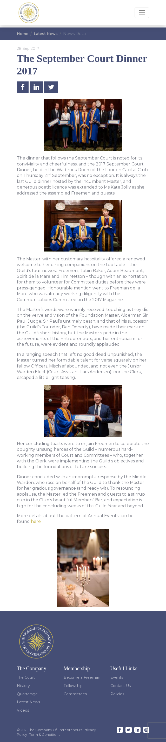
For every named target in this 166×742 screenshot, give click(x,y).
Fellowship (73, 685)
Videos (23, 710)
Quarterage (27, 694)
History (23, 685)
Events (116, 677)
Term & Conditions (44, 734)
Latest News (46, 33)
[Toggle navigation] (142, 13)
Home (22, 33)
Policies (117, 694)
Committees (75, 694)
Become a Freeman (82, 677)
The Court (26, 677)
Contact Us (120, 685)
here (36, 521)
